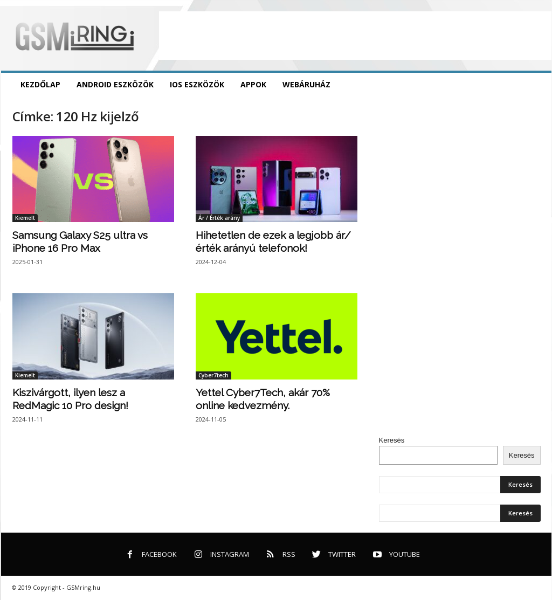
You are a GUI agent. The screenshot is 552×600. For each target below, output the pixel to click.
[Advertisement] (355, 35)
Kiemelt (25, 218)
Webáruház (306, 84)
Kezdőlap (40, 84)
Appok (253, 84)
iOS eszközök (197, 84)
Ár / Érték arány (219, 218)
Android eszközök (115, 84)
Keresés (392, 440)
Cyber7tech (213, 375)
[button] (535, 84)
